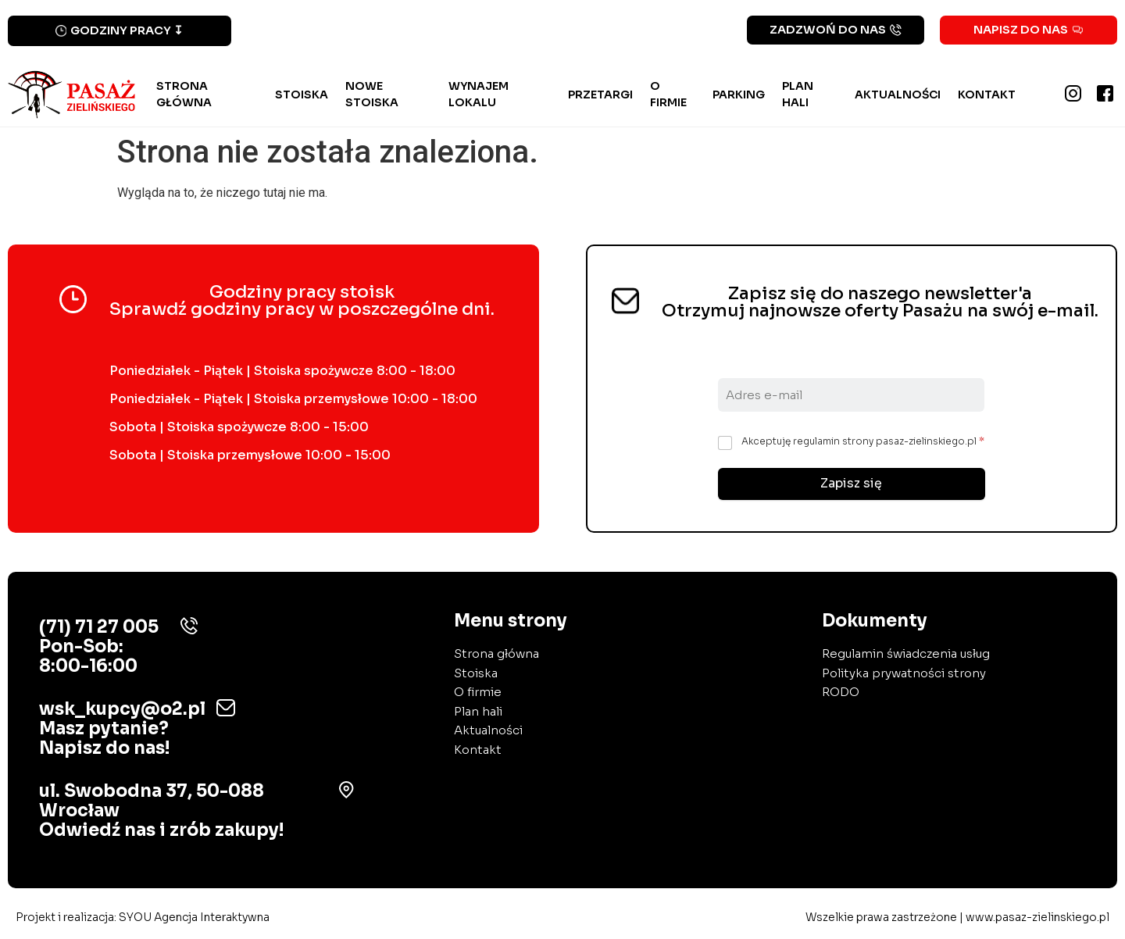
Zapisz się (851, 484)
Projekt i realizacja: (143, 918)
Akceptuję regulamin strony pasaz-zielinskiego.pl (862, 441)
